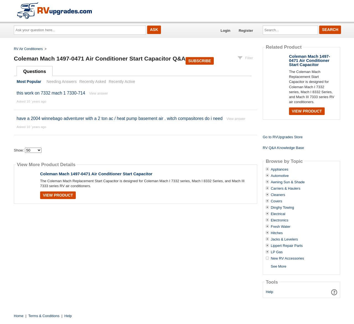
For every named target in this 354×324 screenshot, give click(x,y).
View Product (58, 195)
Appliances (279, 169)
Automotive (280, 176)
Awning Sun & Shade (288, 182)
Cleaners (278, 195)
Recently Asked (92, 81)
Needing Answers (61, 81)
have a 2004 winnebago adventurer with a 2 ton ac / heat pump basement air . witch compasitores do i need (120, 118)
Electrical (278, 214)
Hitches (277, 233)
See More (278, 266)
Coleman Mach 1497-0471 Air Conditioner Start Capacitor (96, 173)
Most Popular (29, 81)
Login (225, 30)
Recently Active (122, 81)
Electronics (279, 220)
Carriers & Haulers (285, 188)
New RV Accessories (287, 258)
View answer (98, 93)
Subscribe (199, 61)
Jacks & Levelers (284, 239)
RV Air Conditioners (28, 49)
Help (269, 292)
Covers (276, 201)
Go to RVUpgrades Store (283, 137)
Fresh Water (280, 227)
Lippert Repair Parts (287, 246)
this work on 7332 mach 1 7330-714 (51, 93)
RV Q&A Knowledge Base (283, 148)
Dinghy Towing (282, 208)
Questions (34, 71)
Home (19, 316)
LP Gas (277, 252)
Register (246, 30)
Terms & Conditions (43, 316)
